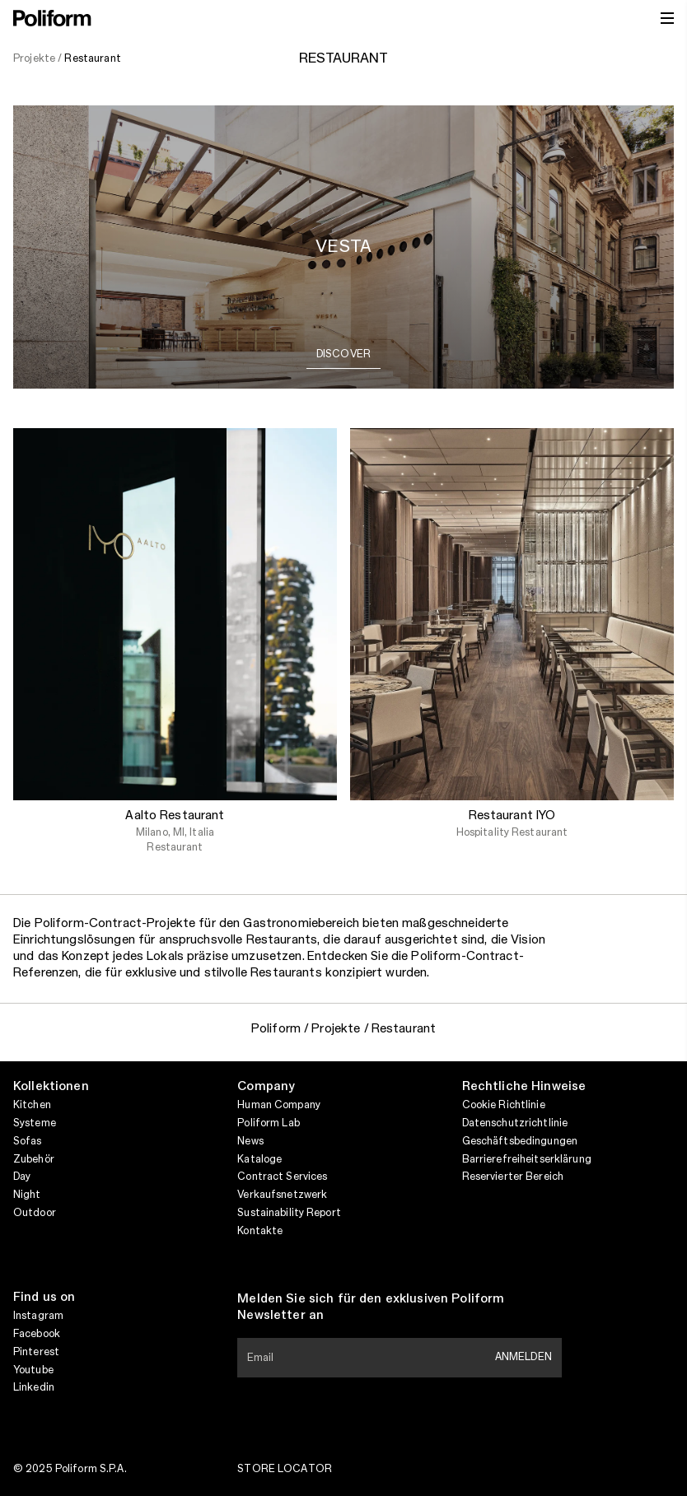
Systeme (34, 1123)
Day (21, 1176)
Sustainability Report (289, 1213)
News (250, 1141)
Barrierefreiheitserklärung (526, 1159)
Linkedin (33, 1387)
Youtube (33, 1370)
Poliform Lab (268, 1123)
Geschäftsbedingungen (519, 1141)
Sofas (27, 1141)
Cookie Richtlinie (503, 1105)
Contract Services (282, 1176)
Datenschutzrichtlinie (515, 1123)
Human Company (278, 1105)
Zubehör (33, 1159)
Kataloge (259, 1159)
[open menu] (667, 18)
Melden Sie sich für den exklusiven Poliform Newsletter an (370, 1307)
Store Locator (284, 1469)
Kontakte (260, 1231)
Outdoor (34, 1213)
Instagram (38, 1316)
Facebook (36, 1334)
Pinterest (36, 1352)
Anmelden (523, 1357)
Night (27, 1195)
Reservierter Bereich (512, 1176)
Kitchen (32, 1105)
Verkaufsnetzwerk (282, 1195)
